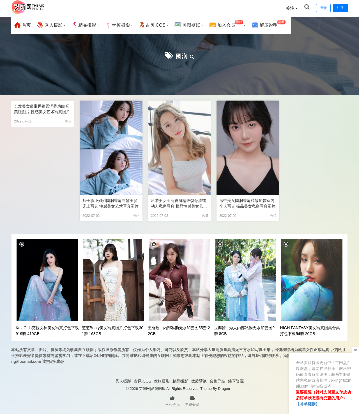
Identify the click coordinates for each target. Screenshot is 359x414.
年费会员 (192, 400)
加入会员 (226, 24)
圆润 (182, 55)
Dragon (224, 388)
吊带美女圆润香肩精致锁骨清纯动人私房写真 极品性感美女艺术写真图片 (179, 202)
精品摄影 (84, 25)
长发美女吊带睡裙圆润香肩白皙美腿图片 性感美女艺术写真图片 (42, 108)
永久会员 (172, 400)
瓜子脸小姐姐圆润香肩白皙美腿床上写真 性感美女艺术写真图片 (110, 202)
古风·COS (152, 25)
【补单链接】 (307, 404)
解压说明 (269, 24)
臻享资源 (236, 380)
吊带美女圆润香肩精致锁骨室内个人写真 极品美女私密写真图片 (247, 202)
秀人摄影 (49, 25)
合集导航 (217, 380)
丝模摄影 (117, 25)
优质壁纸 (199, 380)
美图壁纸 (187, 25)
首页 (22, 25)
